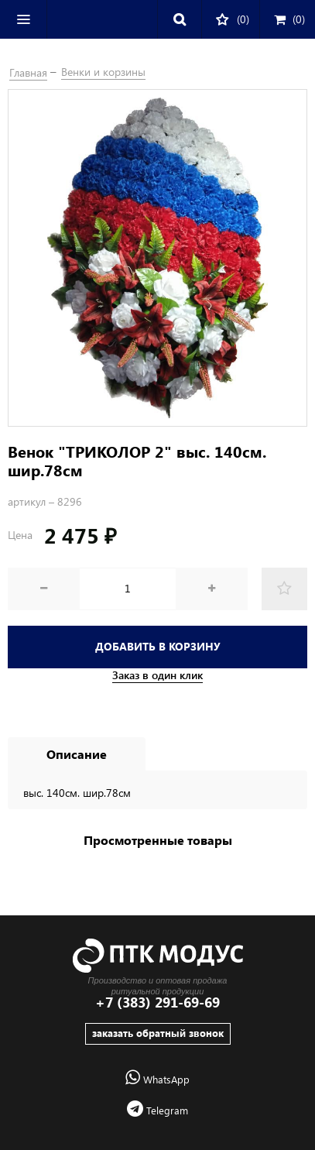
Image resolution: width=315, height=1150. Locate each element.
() (289, 19)
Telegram (157, 1110)
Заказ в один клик (157, 675)
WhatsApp (157, 1079)
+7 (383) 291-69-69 (157, 1002)
